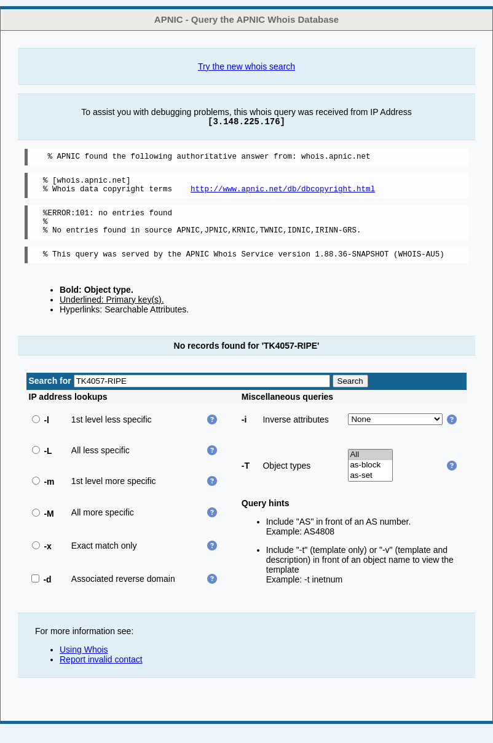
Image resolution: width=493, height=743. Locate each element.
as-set (370, 488)
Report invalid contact (101, 672)
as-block (370, 478)
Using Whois (84, 662)
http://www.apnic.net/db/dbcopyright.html (283, 194)
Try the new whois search (246, 66)
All (370, 468)
